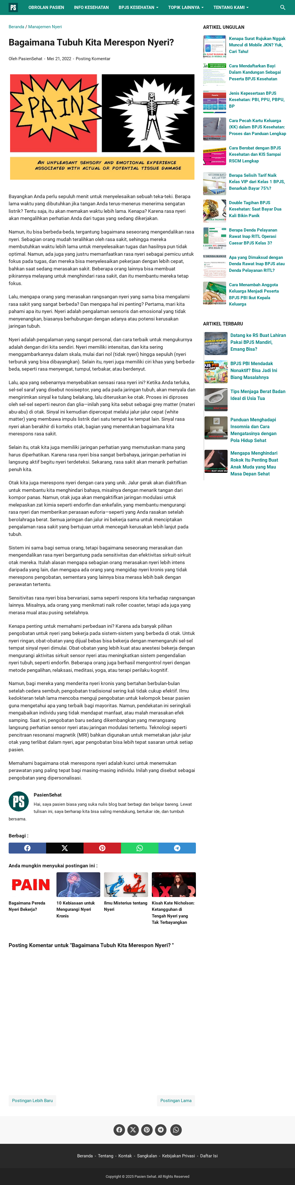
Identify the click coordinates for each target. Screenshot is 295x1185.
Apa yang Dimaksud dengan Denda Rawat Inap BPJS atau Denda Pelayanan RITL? (257, 264)
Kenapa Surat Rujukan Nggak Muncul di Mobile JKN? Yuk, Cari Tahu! (257, 45)
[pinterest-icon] (147, 1130)
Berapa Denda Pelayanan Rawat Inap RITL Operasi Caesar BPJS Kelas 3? (253, 236)
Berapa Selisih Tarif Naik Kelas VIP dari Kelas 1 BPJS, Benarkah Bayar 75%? (257, 182)
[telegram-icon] (161, 1130)
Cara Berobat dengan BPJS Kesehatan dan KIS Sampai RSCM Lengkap (255, 154)
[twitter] (65, 848)
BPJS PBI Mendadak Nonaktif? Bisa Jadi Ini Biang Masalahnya (253, 370)
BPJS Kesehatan (136, 7)
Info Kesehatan (91, 7)
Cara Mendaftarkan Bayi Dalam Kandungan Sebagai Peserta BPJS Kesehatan (255, 72)
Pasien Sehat (145, 1176)
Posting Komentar (93, 58)
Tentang (105, 1156)
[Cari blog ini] (282, 7)
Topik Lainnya (184, 7)
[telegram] (177, 848)
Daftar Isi (209, 1156)
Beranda (85, 1156)
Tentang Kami (229, 7)
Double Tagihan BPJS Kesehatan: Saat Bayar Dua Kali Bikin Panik (255, 209)
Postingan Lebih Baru (32, 1100)
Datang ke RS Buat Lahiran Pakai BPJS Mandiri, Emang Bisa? (258, 342)
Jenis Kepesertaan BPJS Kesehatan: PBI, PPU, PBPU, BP (257, 100)
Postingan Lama (176, 1100)
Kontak (125, 1156)
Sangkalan (147, 1156)
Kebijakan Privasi (178, 1156)
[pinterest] (102, 848)
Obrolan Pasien (46, 7)
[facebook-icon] (119, 1130)
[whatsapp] (139, 848)
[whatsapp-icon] (176, 1130)
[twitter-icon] (133, 1130)
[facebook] (27, 848)
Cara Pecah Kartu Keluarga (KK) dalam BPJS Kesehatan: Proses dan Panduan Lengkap (257, 127)
